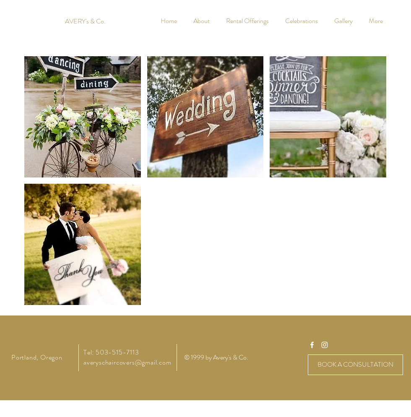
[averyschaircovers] (312, 345)
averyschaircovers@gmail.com (127, 362)
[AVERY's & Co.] (85, 21)
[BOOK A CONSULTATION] (355, 364)
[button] (82, 116)
